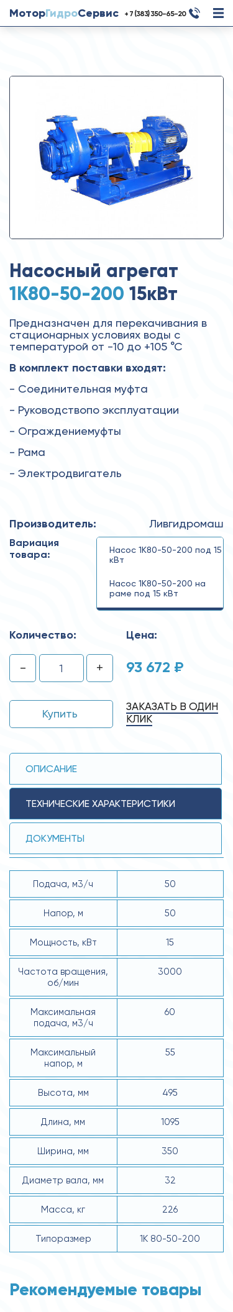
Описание (51, 769)
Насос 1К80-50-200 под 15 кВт (165, 555)
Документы (55, 838)
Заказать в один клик (172, 712)
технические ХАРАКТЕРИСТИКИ (100, 803)
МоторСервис (64, 13)
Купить (60, 713)
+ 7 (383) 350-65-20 (155, 13)
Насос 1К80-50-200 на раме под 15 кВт (157, 588)
